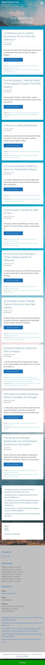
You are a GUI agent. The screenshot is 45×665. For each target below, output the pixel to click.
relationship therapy (9, 71)
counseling (12, 239)
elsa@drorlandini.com (9, 596)
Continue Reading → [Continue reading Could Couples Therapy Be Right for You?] (13, 233)
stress (16, 385)
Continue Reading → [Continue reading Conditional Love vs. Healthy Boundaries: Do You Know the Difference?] (13, 59)
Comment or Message (12, 532)
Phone (6, 530)
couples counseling (14, 65)
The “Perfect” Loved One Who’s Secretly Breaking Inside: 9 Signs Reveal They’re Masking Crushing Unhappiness (21, 503)
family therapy (14, 69)
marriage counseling (24, 69)
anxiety (26, 383)
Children (23, 377)
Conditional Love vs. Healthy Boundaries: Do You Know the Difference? (19, 36)
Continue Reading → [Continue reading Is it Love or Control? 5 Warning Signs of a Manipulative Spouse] (13, 189)
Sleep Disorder (16, 381)
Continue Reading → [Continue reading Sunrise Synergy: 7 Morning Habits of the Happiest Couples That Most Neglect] (13, 106)
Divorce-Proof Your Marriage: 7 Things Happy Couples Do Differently (20, 257)
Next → (6, 484)
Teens (26, 381)
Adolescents (12, 377)
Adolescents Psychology (17, 383)
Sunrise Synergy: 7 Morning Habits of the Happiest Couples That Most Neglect (22, 83)
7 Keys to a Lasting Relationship (20, 125)
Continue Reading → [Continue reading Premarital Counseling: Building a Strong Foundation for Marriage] (13, 417)
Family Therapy (34, 65)
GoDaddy (26, 659)
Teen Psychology (23, 385)
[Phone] (18, 530)
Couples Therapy (24, 65)
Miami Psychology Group (10, 2)
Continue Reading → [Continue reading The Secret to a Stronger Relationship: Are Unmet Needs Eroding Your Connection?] (13, 464)
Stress (22, 381)
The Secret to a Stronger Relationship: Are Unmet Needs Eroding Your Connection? (20, 441)
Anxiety (18, 377)
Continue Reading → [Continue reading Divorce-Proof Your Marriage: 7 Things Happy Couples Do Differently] (13, 280)
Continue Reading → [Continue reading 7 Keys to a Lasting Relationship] (13, 145)
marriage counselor (27, 155)
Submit (6, 539)
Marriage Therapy (8, 67)
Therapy (16, 67)
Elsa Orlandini (7, 44)
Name (6, 526)
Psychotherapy (8, 381)
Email (6, 528)
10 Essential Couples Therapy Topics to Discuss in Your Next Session (19, 304)
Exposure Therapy (25, 379)
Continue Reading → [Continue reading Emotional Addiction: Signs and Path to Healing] (13, 371)
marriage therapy (34, 69)
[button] (42, 3)
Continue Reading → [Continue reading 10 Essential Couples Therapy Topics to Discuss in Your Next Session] (13, 327)
